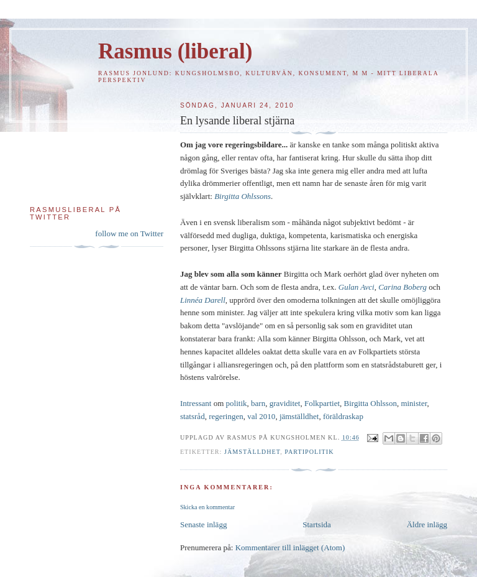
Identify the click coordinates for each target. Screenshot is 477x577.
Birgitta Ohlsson (370, 403)
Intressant (196, 403)
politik (236, 403)
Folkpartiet (322, 403)
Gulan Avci (356, 287)
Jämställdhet (252, 451)
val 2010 (261, 416)
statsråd (192, 416)
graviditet (285, 403)
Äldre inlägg (427, 524)
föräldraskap (343, 416)
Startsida (316, 524)
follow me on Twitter (129, 233)
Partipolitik (309, 451)
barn (258, 403)
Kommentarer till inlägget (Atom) (290, 547)
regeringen (226, 416)
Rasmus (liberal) (175, 51)
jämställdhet (299, 416)
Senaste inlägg (203, 524)
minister (414, 403)
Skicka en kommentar (207, 507)
